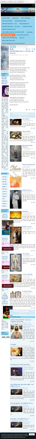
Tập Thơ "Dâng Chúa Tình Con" (5, 216)
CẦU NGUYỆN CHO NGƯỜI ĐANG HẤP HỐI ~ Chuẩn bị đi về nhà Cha (5, 298)
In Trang (10, 110)
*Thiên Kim (25, 389)
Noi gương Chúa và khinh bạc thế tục (20, 364)
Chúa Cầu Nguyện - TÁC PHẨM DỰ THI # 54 (21, 403)
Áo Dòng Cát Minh (27, 291)
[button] (8, 34)
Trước (28, 49)
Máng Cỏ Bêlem (26, 131)
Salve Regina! (25, 253)
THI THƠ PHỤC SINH (15, 317)
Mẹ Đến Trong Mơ (26, 226)
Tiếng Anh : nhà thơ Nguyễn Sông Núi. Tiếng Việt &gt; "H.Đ (28, 326)
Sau (33, 49)
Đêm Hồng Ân (26, 119)
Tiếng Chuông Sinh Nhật (28, 164)
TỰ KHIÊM (13, 344)
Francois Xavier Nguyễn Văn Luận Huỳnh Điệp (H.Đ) (28, 369)
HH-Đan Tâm (26, 406)
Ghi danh (10, 1)
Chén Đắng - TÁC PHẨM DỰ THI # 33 (19, 419)
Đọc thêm (6, 169)
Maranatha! (25, 211)
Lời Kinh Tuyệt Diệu (27, 274)
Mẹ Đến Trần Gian (26, 190)
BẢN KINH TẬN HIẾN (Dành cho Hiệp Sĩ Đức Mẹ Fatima (5, 80)
